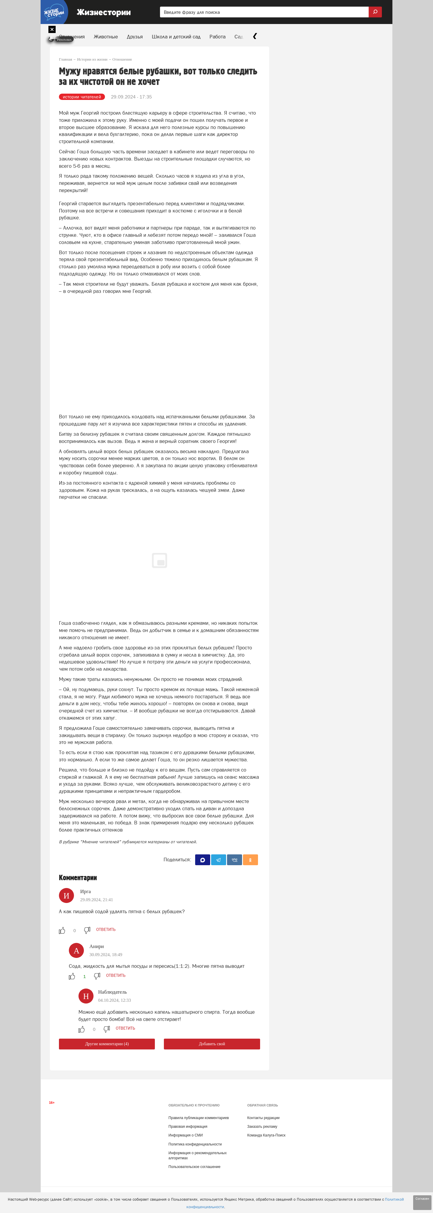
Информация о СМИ (185, 1135)
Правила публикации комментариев (198, 1118)
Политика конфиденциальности (195, 1144)
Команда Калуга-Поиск (266, 1135)
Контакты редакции (263, 1118)
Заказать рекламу (262, 1126)
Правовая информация (187, 1126)
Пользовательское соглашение (194, 1167)
